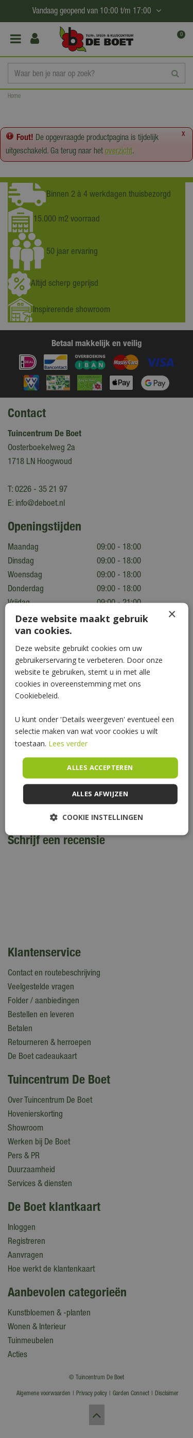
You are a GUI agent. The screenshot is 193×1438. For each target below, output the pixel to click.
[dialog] (96, 719)
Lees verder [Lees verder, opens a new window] (67, 743)
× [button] (172, 615)
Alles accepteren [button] (100, 767)
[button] (96, 818)
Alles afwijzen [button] (100, 794)
